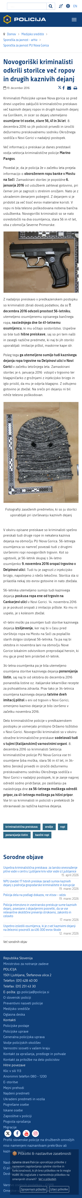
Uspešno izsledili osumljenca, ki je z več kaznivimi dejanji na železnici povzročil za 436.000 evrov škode (39, 928)
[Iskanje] (50, 6)
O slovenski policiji (17, 997)
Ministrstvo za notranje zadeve (26, 964)
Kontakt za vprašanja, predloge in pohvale (34, 1054)
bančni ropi (42, 835)
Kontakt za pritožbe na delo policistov (31, 1059)
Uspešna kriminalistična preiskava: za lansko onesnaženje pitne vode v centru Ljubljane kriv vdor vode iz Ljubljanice (40, 869)
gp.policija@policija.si (33, 992)
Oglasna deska (14, 1014)
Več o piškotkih (47, 1179)
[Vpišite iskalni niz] (27, 6)
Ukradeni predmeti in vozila (24, 1099)
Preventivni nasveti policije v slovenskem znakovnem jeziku (61, 6)
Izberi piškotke (59, 1189)
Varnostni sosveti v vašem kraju (26, 1048)
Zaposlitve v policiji (17, 1116)
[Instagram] (35, 1133)
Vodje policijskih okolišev (22, 1043)
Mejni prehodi (13, 1088)
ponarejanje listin (16, 835)
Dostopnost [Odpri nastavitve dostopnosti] (68, 6)
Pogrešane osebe (16, 1104)
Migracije (10, 1127)
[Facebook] (17, 1133)
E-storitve (10, 1082)
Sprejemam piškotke (33, 1189)
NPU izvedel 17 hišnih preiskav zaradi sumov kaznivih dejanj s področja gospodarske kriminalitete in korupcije (39, 883)
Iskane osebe (13, 1110)
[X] (7, 1133)
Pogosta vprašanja (17, 1121)
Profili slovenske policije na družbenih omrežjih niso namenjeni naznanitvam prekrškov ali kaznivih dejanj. (38, 1145)
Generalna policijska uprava (24, 1037)
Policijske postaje (16, 1026)
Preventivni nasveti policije (23, 1003)
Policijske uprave (15, 1031)
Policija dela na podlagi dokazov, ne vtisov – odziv (34, 895)
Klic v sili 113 (12, 1071)
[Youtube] (26, 1133)
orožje (49, 827)
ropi (62, 827)
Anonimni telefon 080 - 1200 (25, 1076)
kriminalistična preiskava (21, 827)
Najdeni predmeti (16, 1093)
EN (75, 6)
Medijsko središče (16, 1009)
